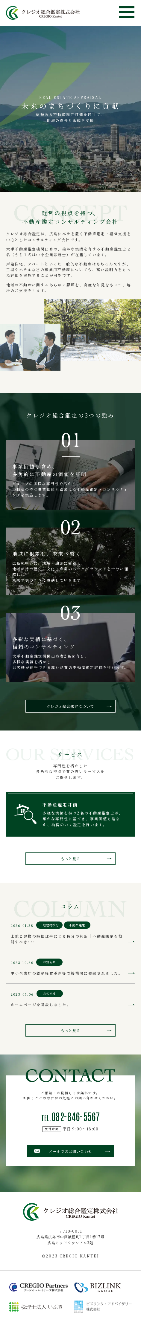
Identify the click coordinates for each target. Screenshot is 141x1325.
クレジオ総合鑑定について (70, 706)
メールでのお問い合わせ (70, 1151)
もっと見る (71, 858)
